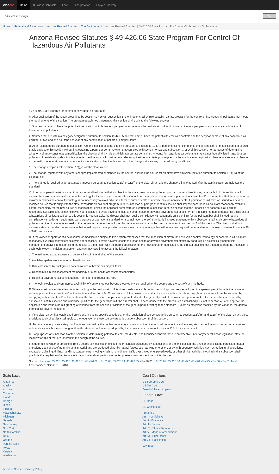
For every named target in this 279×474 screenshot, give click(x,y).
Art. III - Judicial (151, 424)
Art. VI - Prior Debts (154, 436)
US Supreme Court (153, 381)
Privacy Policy (33, 469)
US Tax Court (150, 385)
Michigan (8, 416)
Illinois (6, 404)
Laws (65, 5)
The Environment (91, 26)
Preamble (148, 412)
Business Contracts (44, 5)
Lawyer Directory (106, 5)
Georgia (8, 401)
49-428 (195, 361)
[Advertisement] (139, 79)
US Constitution (151, 406)
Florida (7, 397)
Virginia (7, 451)
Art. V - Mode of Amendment (159, 432)
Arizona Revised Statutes (62, 26)
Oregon (7, 439)
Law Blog (148, 445)
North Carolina (11, 432)
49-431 (225, 361)
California (8, 393)
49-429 (205, 361)
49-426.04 (119, 361)
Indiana (7, 408)
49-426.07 (160, 361)
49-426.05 (133, 361)
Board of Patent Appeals (157, 389)
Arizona (7, 389)
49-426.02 (91, 361)
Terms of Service (13, 469)
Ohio (6, 436)
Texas (6, 447)
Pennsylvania (11, 443)
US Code (147, 401)
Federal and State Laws (28, 26)
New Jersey (10, 424)
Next (234, 361)
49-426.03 (105, 361)
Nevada (7, 420)
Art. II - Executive (152, 420)
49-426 (66, 361)
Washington (10, 455)
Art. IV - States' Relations (157, 428)
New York (8, 428)
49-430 (215, 361)
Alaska (7, 385)
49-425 (56, 361)
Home (23, 5)
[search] (131, 16)
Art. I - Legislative (152, 416)
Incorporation (82, 5)
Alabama (8, 381)
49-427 (185, 361)
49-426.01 (77, 361)
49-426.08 (174, 361)
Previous (45, 361)
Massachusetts (12, 412)
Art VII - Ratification (154, 439)
